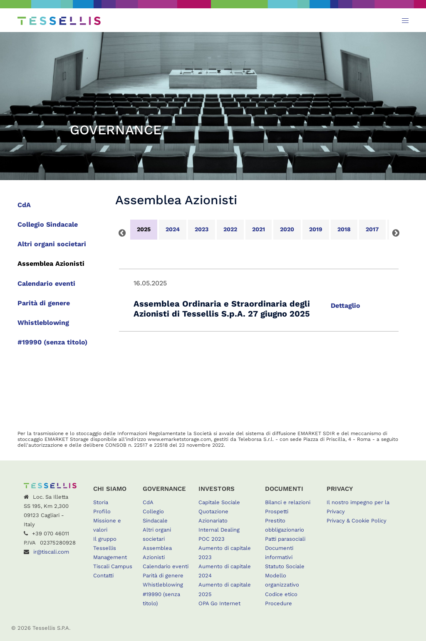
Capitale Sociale (219, 502)
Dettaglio (345, 305)
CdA (24, 205)
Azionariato (213, 520)
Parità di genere (43, 303)
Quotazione (213, 511)
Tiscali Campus (112, 566)
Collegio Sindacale (47, 224)
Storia (100, 502)
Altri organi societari (51, 244)
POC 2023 (211, 539)
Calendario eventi (46, 283)
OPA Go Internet (219, 603)
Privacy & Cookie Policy (356, 520)
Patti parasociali (285, 539)
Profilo (102, 511)
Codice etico (281, 594)
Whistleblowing (43, 323)
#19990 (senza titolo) (52, 342)
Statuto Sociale (285, 566)
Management (110, 557)
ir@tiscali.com (51, 552)
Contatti (103, 575)
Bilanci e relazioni (287, 502)
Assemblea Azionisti (50, 263)
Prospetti (276, 511)
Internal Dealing (219, 530)
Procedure (278, 603)
